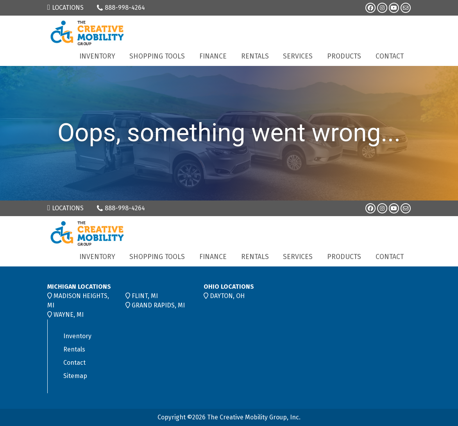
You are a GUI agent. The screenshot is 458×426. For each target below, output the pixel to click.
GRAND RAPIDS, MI (158, 305)
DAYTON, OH (227, 296)
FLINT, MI (145, 296)
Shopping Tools (157, 56)
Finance (213, 56)
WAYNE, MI (69, 314)
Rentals (255, 56)
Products (344, 56)
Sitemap (75, 376)
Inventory (97, 56)
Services (298, 56)
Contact (390, 56)
